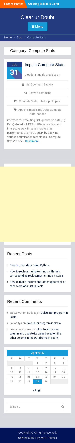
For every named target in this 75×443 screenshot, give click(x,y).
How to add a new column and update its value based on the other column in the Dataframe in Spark (35, 333)
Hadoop (45, 101)
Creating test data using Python (29, 265)
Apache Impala (27, 109)
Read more (32, 141)
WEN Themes (48, 437)
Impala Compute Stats (44, 64)
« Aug (36, 390)
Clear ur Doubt (37, 17)
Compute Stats (28, 101)
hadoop (41, 114)
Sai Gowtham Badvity (39, 84)
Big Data (43, 109)
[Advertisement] (37, 204)
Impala (56, 101)
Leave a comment (40, 92)
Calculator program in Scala (43, 323)
